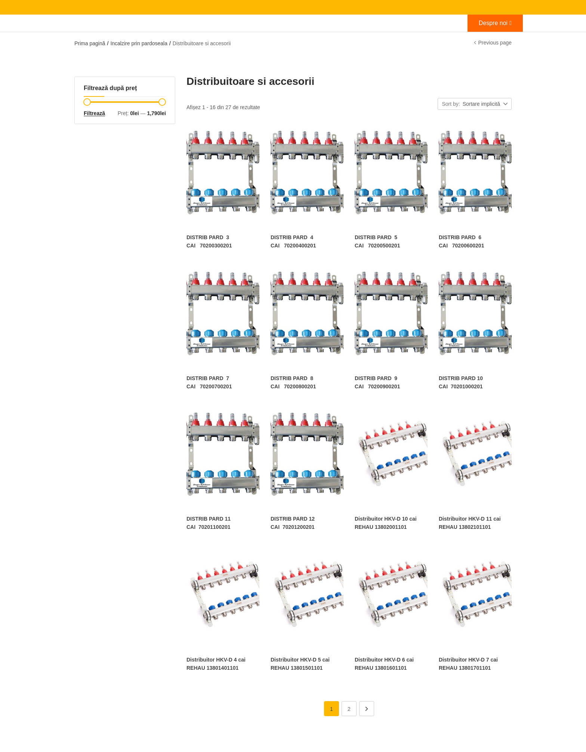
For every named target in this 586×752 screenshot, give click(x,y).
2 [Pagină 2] (349, 706)
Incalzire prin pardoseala (138, 43)
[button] (485, 104)
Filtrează (94, 113)
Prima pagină (89, 43)
